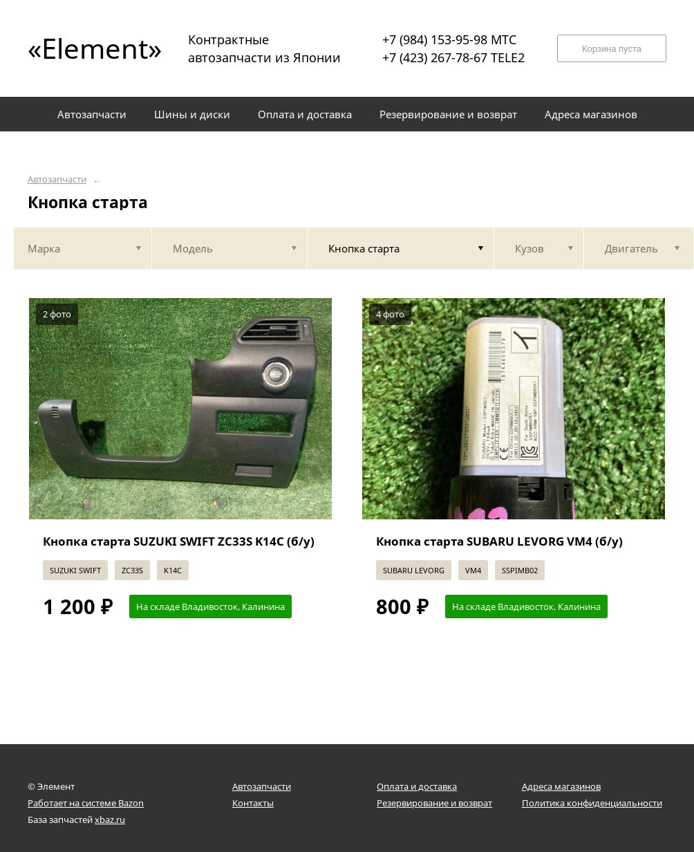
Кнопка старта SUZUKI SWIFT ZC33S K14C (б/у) (179, 541)
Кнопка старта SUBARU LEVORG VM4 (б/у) (499, 541)
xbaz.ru (110, 819)
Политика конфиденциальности (592, 803)
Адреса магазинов (561, 786)
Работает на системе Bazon (86, 803)
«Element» (90, 48)
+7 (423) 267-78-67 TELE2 (453, 57)
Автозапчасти (57, 179)
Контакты (253, 803)
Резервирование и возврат (434, 803)
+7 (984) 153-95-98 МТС (449, 39)
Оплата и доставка (417, 786)
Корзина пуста (611, 49)
